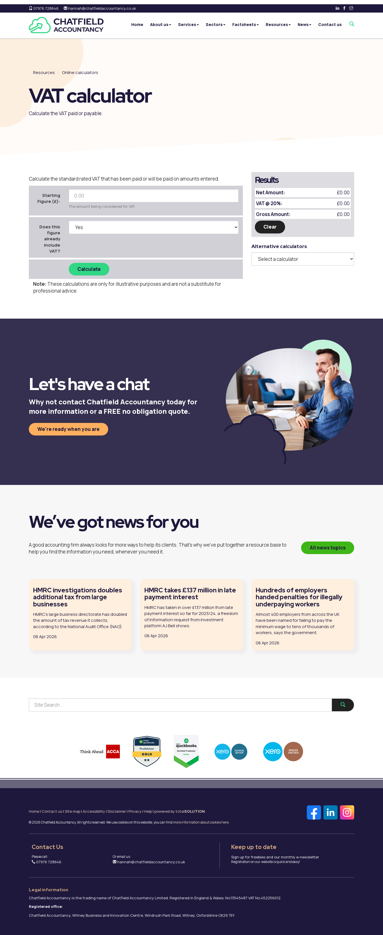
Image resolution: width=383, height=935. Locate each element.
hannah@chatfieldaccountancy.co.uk (100, 8)
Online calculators (80, 72)
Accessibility (94, 811)
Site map (72, 811)
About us (160, 24)
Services (188, 24)
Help (148, 811)
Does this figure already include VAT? (49, 239)
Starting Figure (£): (48, 198)
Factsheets (245, 24)
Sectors (215, 24)
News (304, 24)
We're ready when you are (68, 429)
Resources (278, 24)
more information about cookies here (201, 822)
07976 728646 (44, 8)
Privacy (135, 811)
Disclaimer (117, 811)
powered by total (179, 811)
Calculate (89, 269)
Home (137, 24)
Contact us (330, 24)
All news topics (328, 547)
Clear (270, 226)
